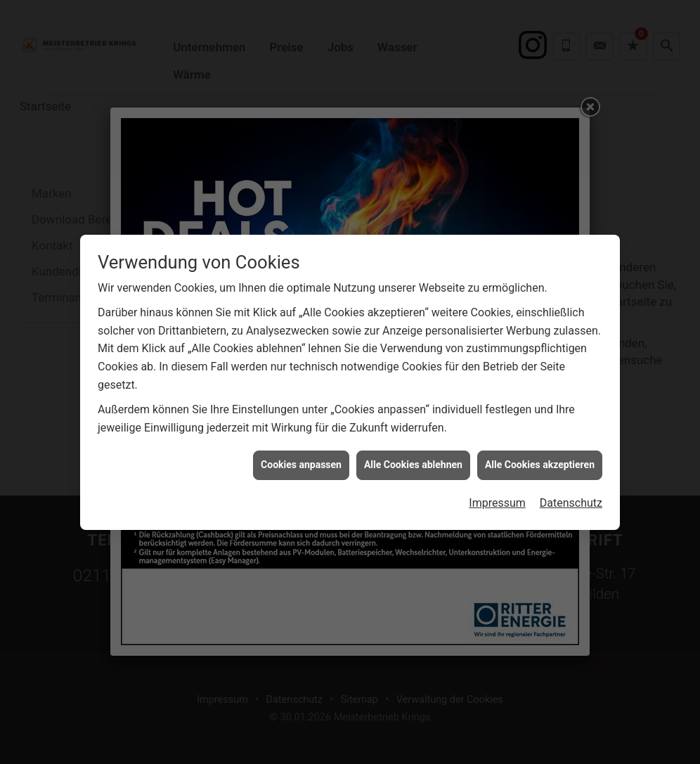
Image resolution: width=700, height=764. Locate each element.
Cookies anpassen (301, 459)
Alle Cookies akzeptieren (540, 459)
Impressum (497, 498)
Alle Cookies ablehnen (413, 459)
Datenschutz (571, 498)
